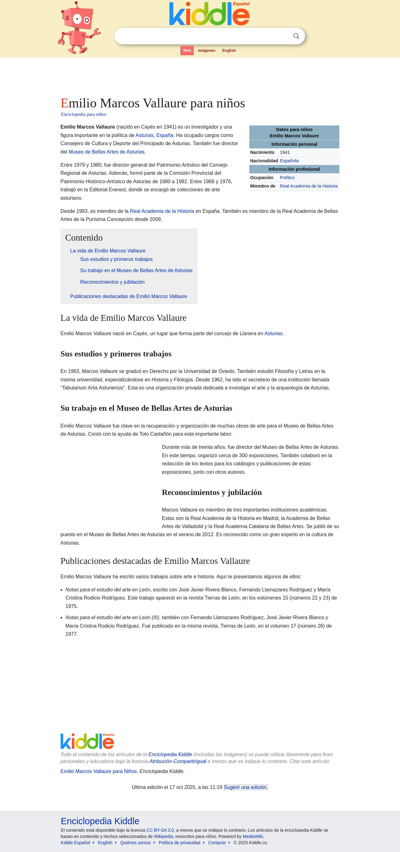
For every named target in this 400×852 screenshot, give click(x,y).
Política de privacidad (179, 842)
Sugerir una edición (245, 787)
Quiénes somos (135, 842)
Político (287, 177)
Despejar (283, 36)
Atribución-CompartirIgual (178, 761)
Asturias (145, 135)
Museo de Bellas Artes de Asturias (106, 151)
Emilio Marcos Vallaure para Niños (99, 771)
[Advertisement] (200, 75)
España (164, 135)
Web (187, 50)
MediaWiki (253, 836)
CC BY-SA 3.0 (160, 830)
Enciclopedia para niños (83, 114)
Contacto (217, 842)
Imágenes (206, 50)
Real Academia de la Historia (309, 186)
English (229, 50)
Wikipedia (163, 836)
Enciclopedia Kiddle (170, 754)
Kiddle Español (75, 842)
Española (289, 160)
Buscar (296, 36)
